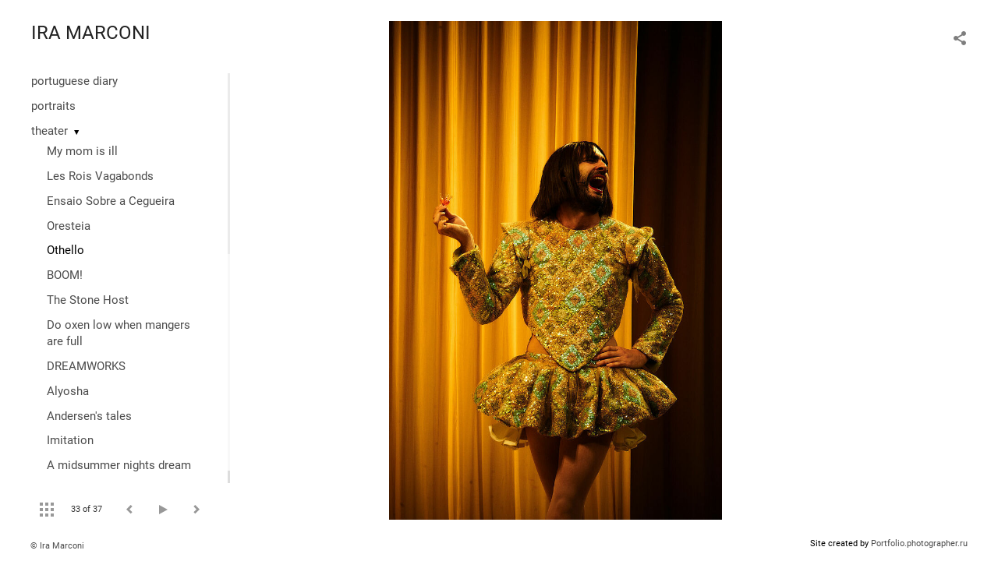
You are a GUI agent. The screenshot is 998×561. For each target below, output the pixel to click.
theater (49, 131)
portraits (53, 106)
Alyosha (68, 391)
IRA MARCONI (90, 33)
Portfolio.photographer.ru (919, 543)
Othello (65, 250)
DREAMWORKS (86, 366)
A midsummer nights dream (119, 465)
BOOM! (65, 275)
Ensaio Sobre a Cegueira (111, 201)
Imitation (70, 440)
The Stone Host (88, 300)
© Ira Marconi (57, 546)
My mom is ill (82, 151)
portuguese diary (74, 81)
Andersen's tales (89, 416)
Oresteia (68, 226)
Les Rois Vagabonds (100, 176)
